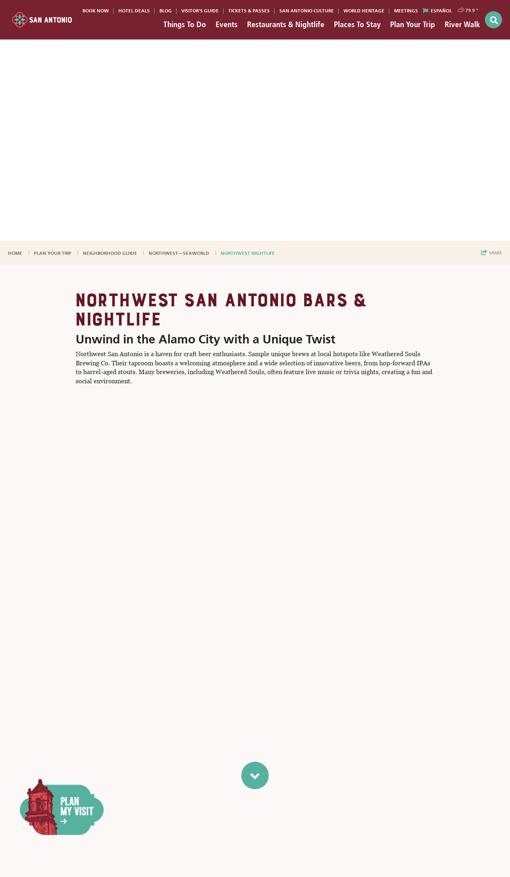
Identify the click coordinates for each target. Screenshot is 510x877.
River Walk (462, 24)
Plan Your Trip (412, 24)
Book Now (95, 11)
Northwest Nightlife (248, 253)
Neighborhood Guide (110, 253)
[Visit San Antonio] (42, 20)
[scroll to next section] (255, 775)
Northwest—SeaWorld (179, 253)
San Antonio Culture (306, 11)
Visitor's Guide (200, 11)
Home (16, 253)
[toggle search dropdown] (493, 19)
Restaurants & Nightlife (285, 24)
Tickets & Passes (249, 11)
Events (226, 24)
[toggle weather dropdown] (468, 9)
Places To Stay (357, 24)
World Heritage (363, 11)
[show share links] (491, 253)
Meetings (406, 11)
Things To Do (184, 24)
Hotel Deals (134, 11)
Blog (165, 11)
